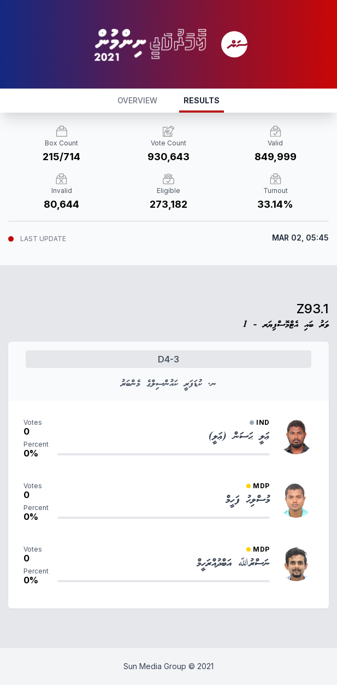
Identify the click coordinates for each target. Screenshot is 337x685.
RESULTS (202, 100)
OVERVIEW (137, 100)
